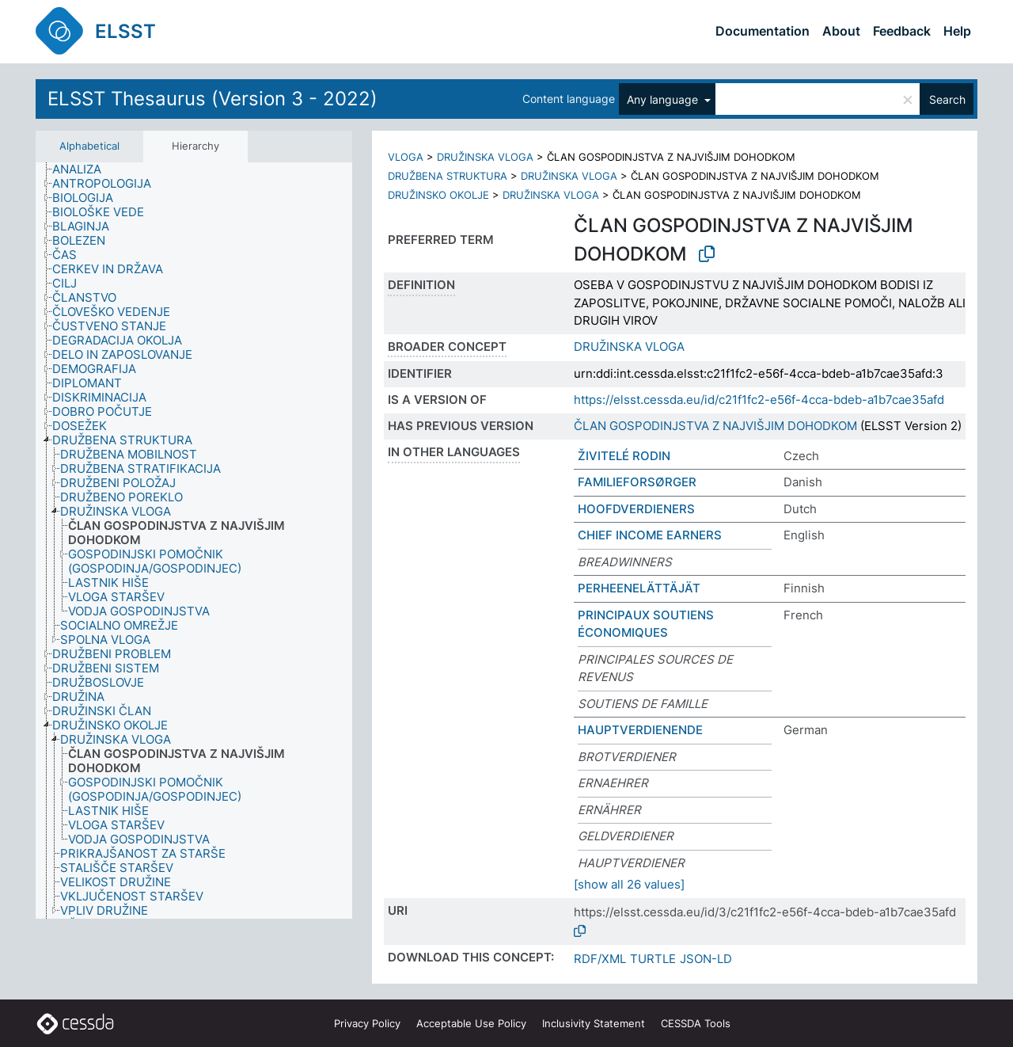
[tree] (194, 540)
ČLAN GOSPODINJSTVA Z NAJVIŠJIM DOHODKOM (715, 425)
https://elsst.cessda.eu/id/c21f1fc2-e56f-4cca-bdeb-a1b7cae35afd (759, 399)
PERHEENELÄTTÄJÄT (639, 588)
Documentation (762, 31)
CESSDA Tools (695, 1023)
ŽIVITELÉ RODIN (624, 455)
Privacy (367, 1023)
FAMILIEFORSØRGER (637, 481)
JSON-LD (706, 958)
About (841, 31)
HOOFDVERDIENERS (636, 508)
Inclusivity (593, 1023)
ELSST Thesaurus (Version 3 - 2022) (212, 98)
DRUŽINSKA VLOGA (485, 156)
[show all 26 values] (629, 884)
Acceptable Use (471, 1023)
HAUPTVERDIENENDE (640, 729)
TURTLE (653, 958)
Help (957, 31)
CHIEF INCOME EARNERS (650, 535)
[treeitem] (83, 169)
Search (947, 99)
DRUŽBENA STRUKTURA (447, 175)
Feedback (902, 31)
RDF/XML (600, 958)
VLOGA (405, 156)
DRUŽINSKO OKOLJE (438, 194)
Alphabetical (89, 145)
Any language (664, 99)
